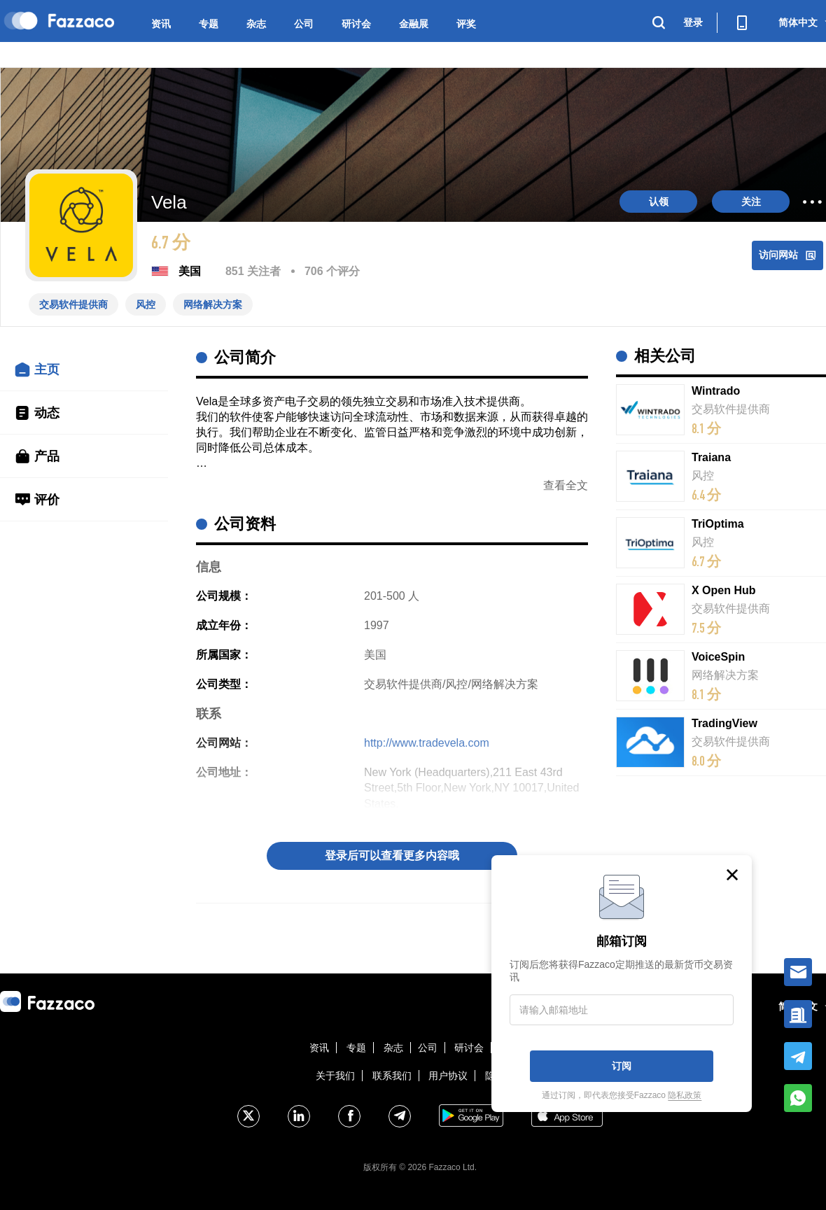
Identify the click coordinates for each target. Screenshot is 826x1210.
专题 (208, 23)
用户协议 (448, 1075)
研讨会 (356, 23)
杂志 (256, 23)
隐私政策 (684, 1095)
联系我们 (392, 1075)
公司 (304, 23)
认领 (658, 201)
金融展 (413, 23)
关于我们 (335, 1075)
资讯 (161, 23)
